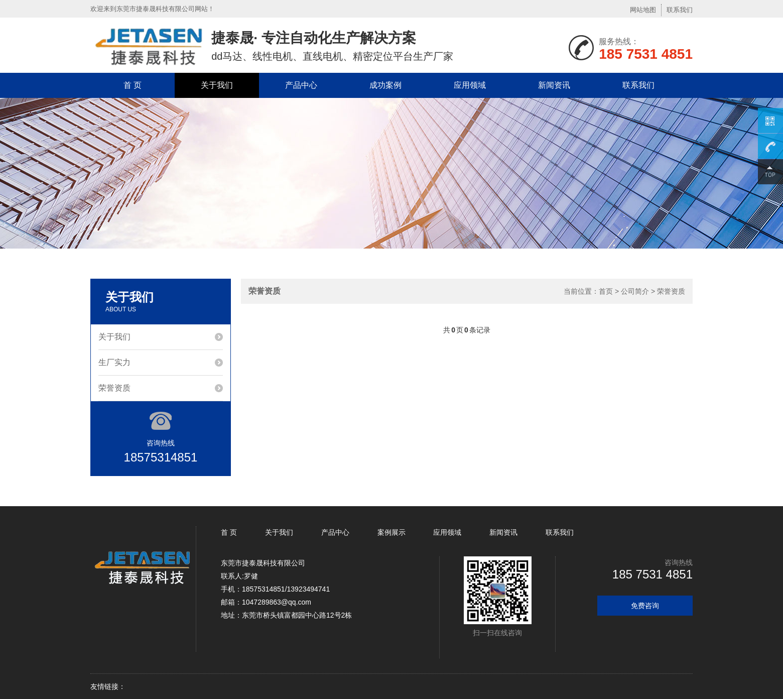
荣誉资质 (114, 388)
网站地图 (643, 10)
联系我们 (680, 10)
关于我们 (217, 85)
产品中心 (301, 85)
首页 (606, 291)
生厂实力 (114, 362)
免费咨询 (645, 606)
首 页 (132, 85)
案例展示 (391, 532)
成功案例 (385, 85)
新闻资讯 (554, 85)
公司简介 (635, 291)
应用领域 (470, 85)
